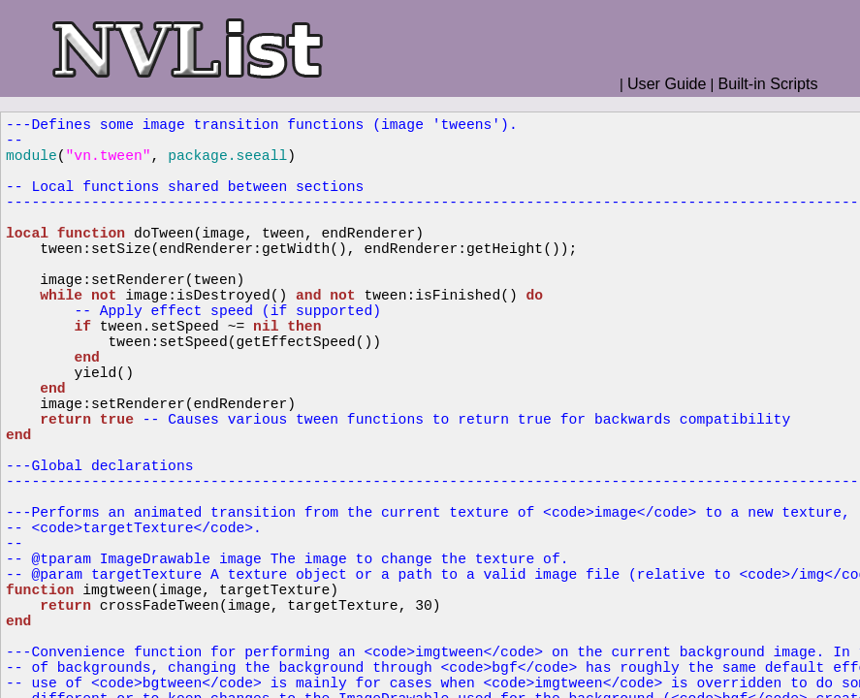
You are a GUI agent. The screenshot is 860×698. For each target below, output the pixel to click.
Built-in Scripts (767, 83)
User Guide (667, 83)
